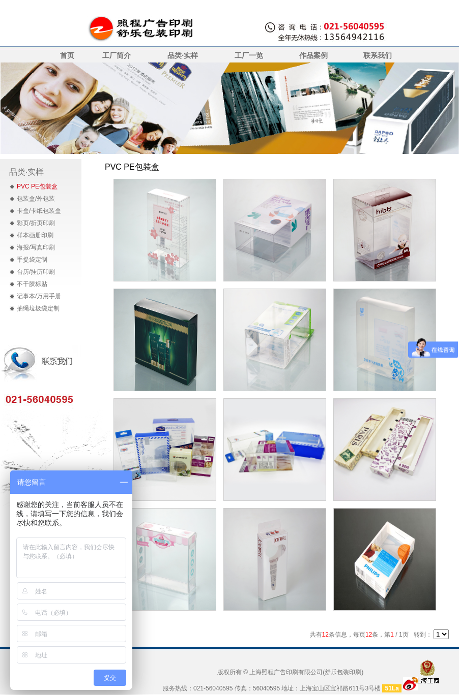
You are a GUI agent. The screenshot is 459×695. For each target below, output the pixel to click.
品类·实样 (182, 55)
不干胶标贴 (32, 284)
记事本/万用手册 (39, 296)
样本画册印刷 (35, 235)
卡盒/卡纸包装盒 (39, 210)
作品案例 (313, 55)
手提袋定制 (32, 259)
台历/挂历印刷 (36, 271)
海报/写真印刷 (36, 247)
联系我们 (377, 55)
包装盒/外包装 (36, 198)
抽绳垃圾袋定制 (38, 308)
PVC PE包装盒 (37, 186)
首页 (67, 55)
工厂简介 (116, 55)
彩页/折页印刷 (36, 223)
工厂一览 (249, 55)
